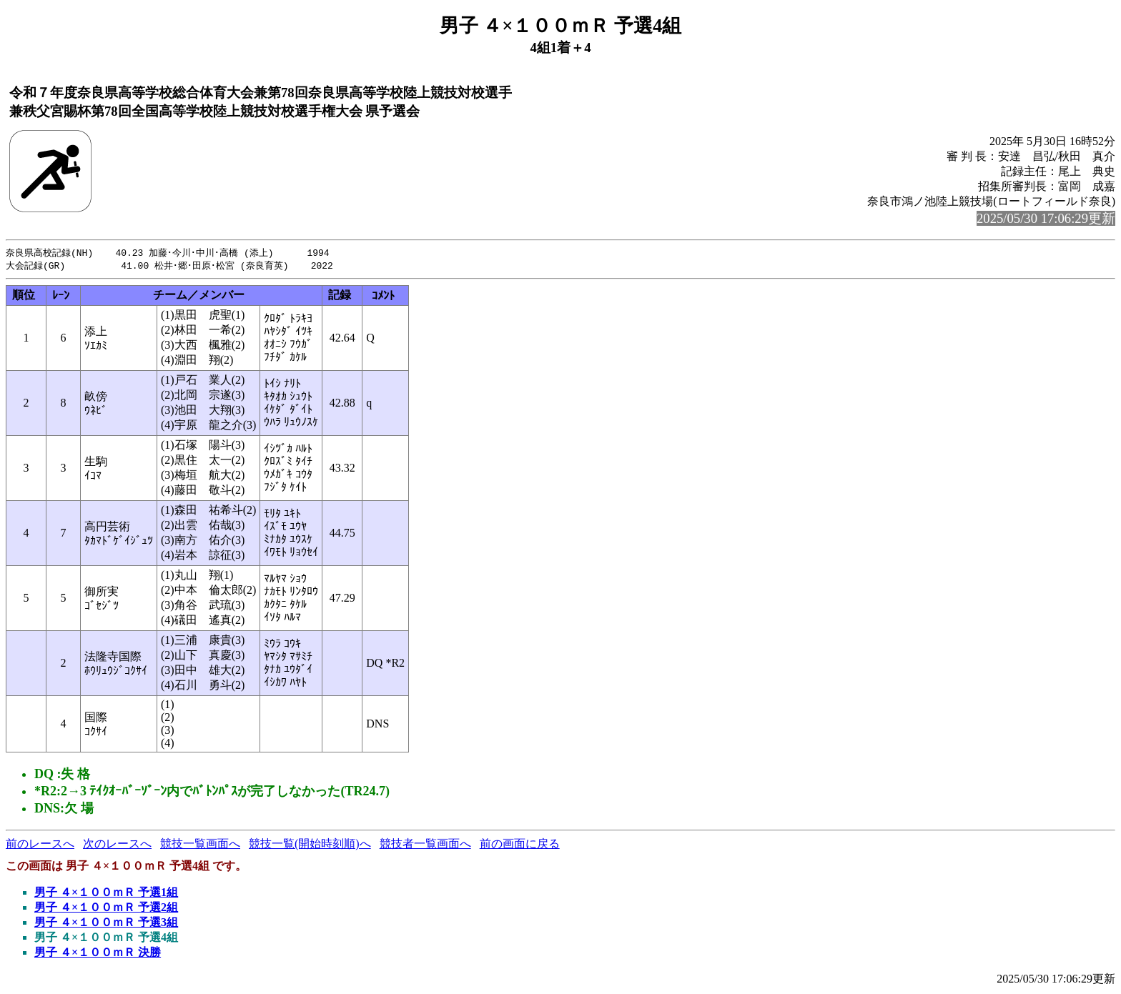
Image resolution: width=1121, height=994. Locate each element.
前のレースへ (40, 845)
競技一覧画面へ (200, 845)
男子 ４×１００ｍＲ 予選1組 (106, 894)
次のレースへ (117, 845)
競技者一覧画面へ (425, 845)
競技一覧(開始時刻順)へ (310, 845)
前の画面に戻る (520, 845)
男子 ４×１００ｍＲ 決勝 (97, 954)
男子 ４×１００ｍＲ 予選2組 (106, 909)
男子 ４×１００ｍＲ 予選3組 (106, 924)
